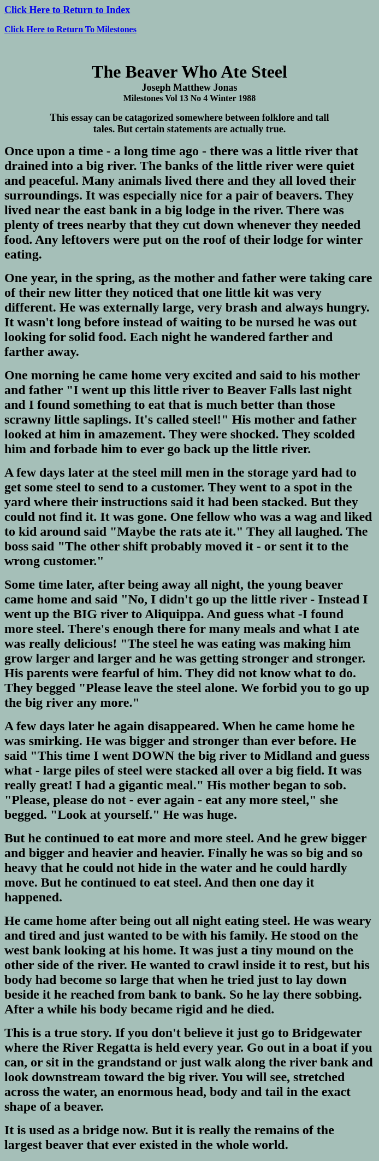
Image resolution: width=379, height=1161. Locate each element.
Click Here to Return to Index (67, 9)
